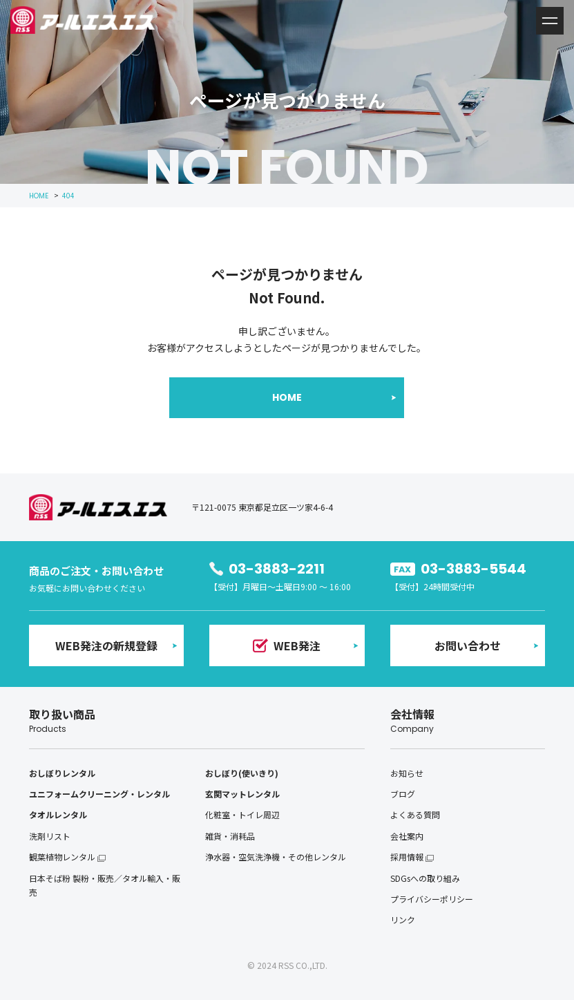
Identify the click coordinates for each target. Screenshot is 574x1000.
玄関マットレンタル (242, 794)
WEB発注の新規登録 (106, 645)
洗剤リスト (49, 836)
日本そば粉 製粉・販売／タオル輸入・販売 (104, 885)
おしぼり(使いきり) (241, 773)
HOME (287, 397)
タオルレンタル (58, 814)
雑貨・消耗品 (230, 836)
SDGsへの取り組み (425, 878)
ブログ (402, 794)
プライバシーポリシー (431, 899)
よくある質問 (415, 814)
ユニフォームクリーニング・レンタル (99, 794)
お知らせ (406, 773)
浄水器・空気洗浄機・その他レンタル (275, 856)
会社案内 (406, 836)
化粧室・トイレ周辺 (242, 814)
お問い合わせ (467, 645)
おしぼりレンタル (62, 773)
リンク (402, 919)
